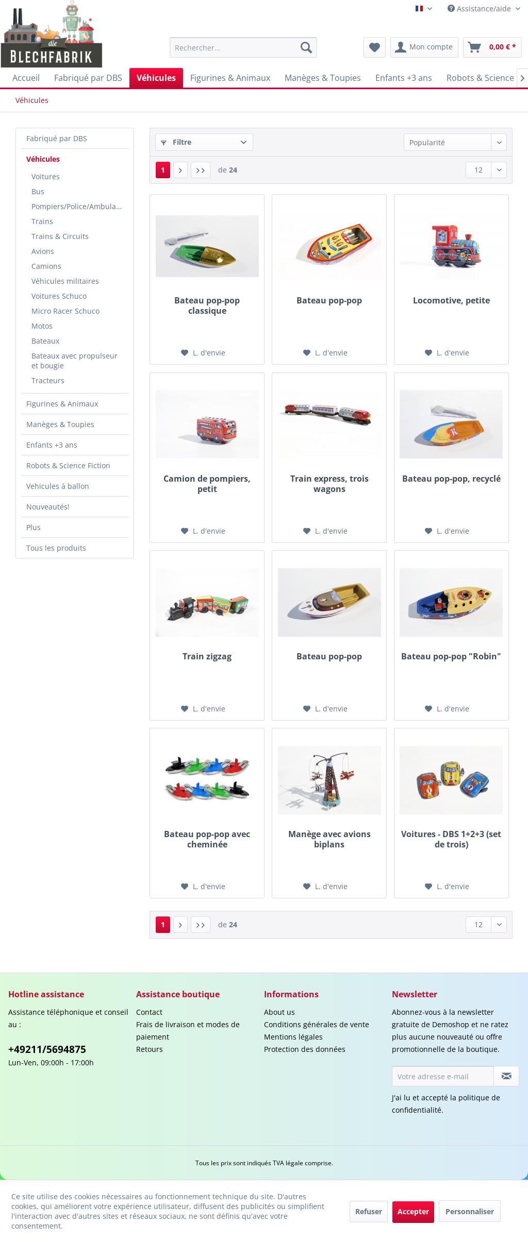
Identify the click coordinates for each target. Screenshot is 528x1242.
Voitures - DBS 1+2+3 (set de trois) (451, 839)
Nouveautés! (48, 507)
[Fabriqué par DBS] (88, 78)
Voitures (45, 176)
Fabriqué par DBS (56, 138)
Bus (37, 191)
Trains (42, 221)
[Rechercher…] (244, 47)
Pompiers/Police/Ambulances (79, 206)
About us (279, 1012)
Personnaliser (470, 1211)
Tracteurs (47, 380)
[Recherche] (306, 47)
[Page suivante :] (180, 170)
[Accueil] (26, 78)
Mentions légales (293, 1037)
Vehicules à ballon (57, 486)
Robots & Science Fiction (68, 465)
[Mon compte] (424, 47)
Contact (149, 1012)
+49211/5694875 (47, 1049)
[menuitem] (244, 47)
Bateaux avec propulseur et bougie (74, 360)
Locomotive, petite (451, 300)
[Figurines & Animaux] (230, 78)
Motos (42, 326)
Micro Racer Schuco (65, 311)
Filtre (176, 142)
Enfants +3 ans (51, 445)
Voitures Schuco (59, 296)
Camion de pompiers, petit (207, 483)
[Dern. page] (200, 170)
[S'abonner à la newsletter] (506, 1076)
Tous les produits (56, 548)
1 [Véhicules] (163, 170)
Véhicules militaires (65, 281)
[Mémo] (375, 47)
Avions (42, 251)
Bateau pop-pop (329, 300)
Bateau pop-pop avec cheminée (207, 839)
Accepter (413, 1211)
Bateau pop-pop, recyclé (451, 478)
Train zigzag (207, 656)
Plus (33, 527)
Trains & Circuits (60, 236)
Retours (149, 1049)
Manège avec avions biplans (329, 839)
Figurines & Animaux (62, 404)
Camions (46, 266)
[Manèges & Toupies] (322, 78)
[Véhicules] (156, 78)
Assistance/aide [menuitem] (480, 8)
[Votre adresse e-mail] (443, 1076)
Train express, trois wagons (329, 483)
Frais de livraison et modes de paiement (188, 1030)
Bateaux (45, 341)
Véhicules (43, 159)
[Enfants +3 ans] (403, 78)
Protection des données (304, 1049)
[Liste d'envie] (203, 353)
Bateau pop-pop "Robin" (451, 656)
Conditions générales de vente (316, 1024)
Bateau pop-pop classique (207, 305)
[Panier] (492, 47)
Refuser (368, 1211)
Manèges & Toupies (60, 424)
